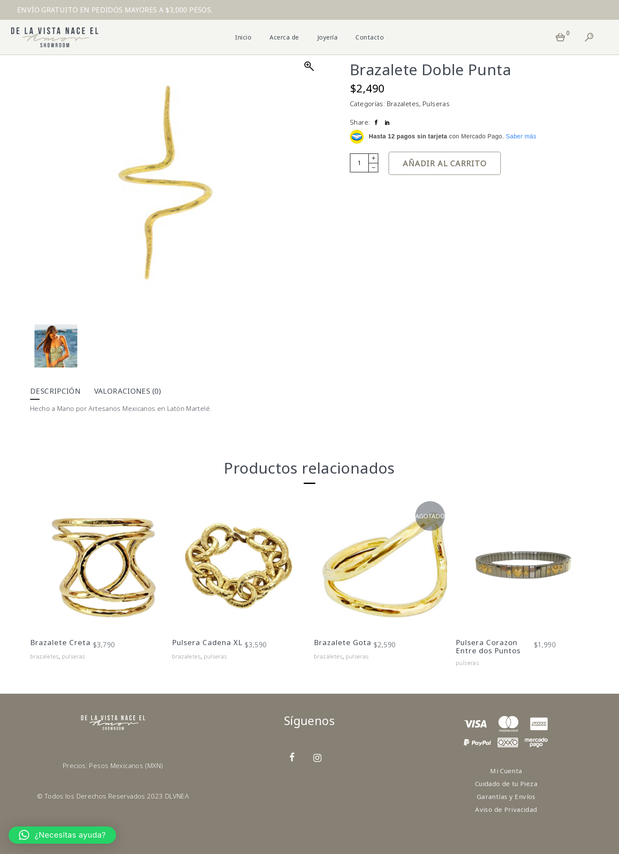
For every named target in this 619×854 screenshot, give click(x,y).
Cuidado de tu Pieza (506, 783)
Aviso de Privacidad (506, 809)
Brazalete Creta (60, 642)
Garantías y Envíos (506, 796)
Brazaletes (403, 103)
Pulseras (436, 103)
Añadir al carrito (444, 163)
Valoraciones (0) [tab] (127, 391)
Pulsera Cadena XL (207, 642)
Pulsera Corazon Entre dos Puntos (488, 646)
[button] (62, 835)
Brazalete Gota (342, 642)
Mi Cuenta (506, 770)
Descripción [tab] (55, 391)
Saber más (521, 136)
